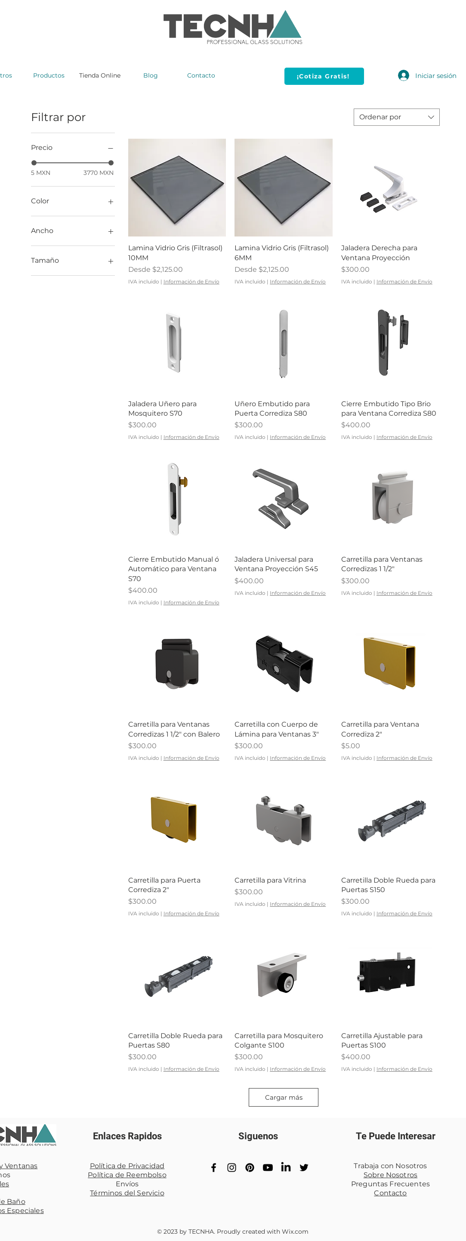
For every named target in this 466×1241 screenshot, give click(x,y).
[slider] (34, 163)
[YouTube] (268, 1167)
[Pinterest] (250, 1167)
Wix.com (295, 1231)
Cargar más (283, 1097)
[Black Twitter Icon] (304, 1167)
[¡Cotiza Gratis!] (324, 76)
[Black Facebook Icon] (213, 1167)
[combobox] (397, 117)
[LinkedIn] (286, 1167)
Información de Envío (191, 281)
